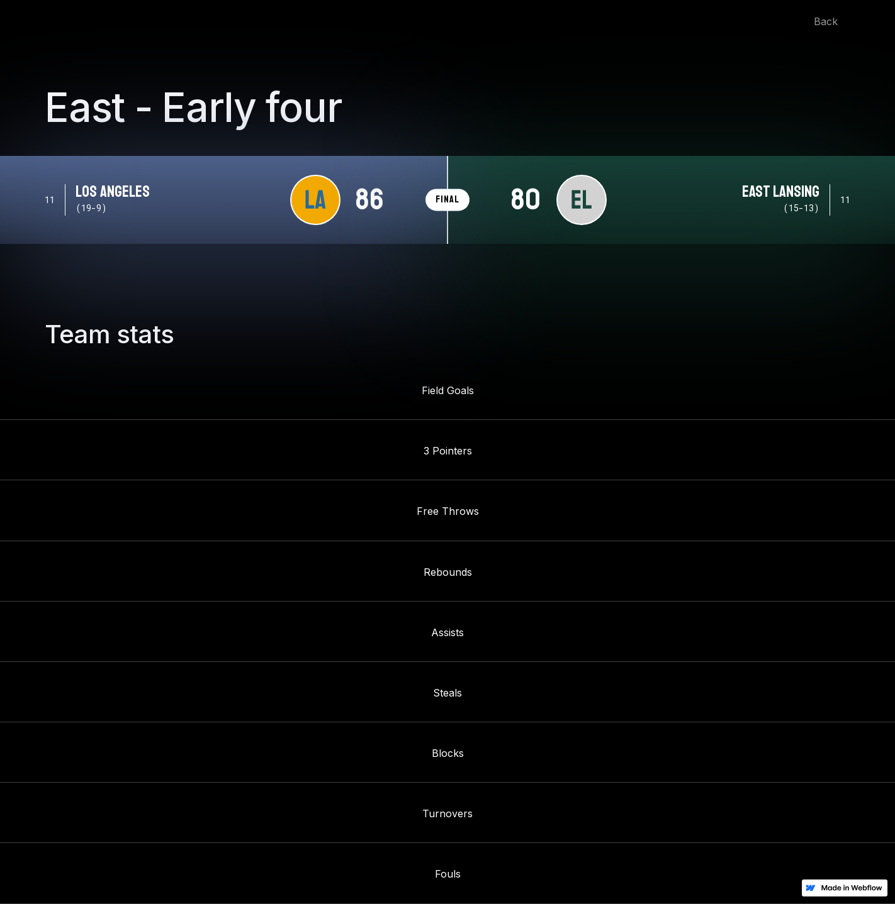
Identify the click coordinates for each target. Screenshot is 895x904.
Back (826, 21)
